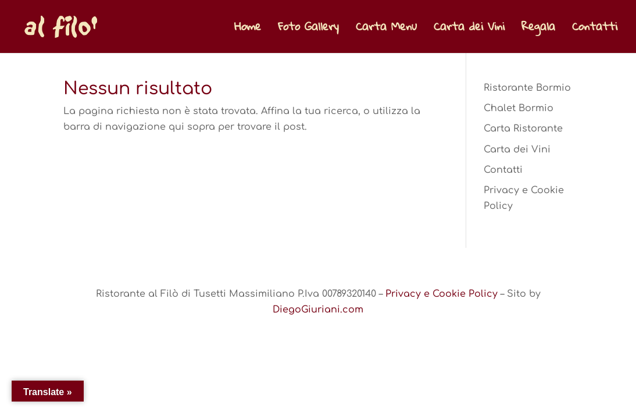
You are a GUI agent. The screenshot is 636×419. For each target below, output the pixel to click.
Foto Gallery (308, 30)
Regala (538, 30)
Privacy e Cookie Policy (441, 294)
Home (247, 30)
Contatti (594, 30)
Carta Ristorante (523, 128)
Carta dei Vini (469, 30)
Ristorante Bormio (527, 88)
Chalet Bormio (518, 108)
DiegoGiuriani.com (318, 309)
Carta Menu (386, 30)
